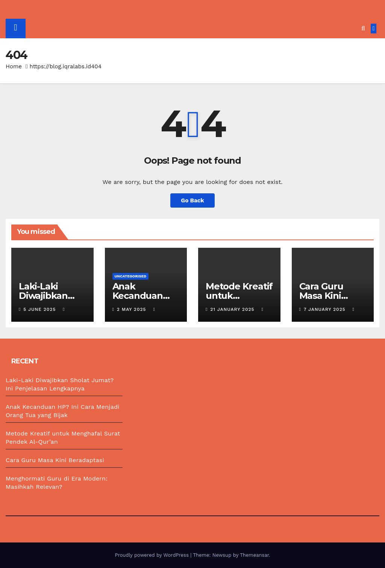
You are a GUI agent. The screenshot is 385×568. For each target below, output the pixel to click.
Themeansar (254, 555)
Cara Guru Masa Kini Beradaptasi (325, 295)
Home (14, 66)
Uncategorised (131, 276)
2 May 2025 (132, 309)
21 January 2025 (233, 309)
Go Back (192, 200)
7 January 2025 (325, 309)
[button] (363, 28)
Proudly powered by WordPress (152, 555)
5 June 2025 (40, 309)
